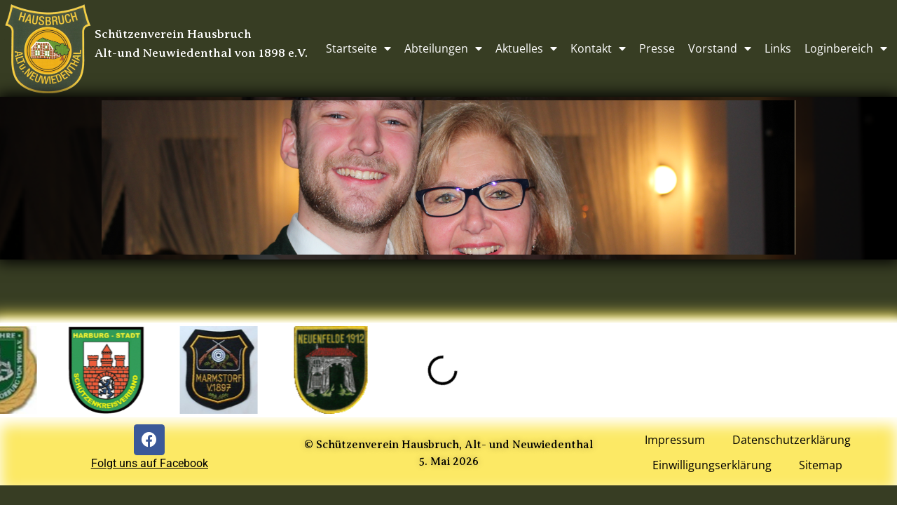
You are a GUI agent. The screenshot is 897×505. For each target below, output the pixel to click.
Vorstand (719, 48)
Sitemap (821, 465)
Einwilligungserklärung (712, 465)
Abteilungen (443, 48)
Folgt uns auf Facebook (149, 463)
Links (778, 48)
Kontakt (598, 48)
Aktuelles (526, 48)
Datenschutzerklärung (791, 440)
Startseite (358, 48)
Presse (657, 48)
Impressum (674, 440)
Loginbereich (845, 48)
